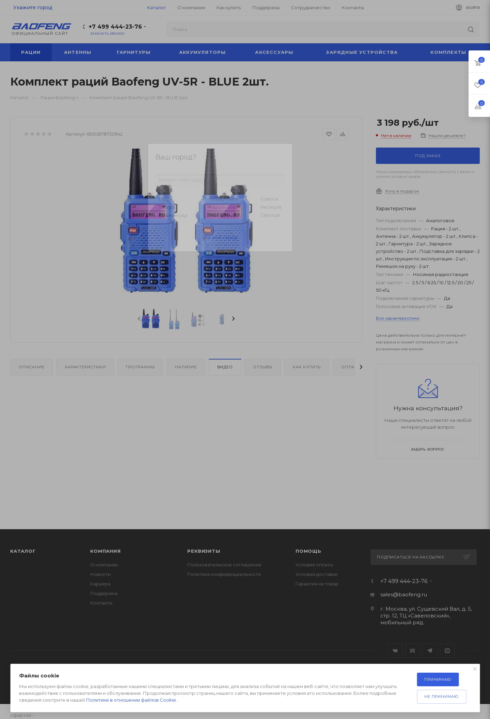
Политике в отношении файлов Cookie (131, 700)
